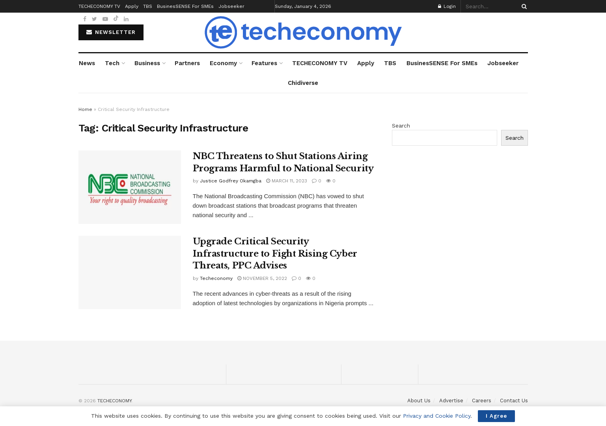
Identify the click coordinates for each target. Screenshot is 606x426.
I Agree (496, 416)
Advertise (451, 400)
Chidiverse (303, 82)
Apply (365, 63)
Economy (223, 63)
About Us (419, 400)
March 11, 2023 (286, 181)
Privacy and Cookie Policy (436, 416)
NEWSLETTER (111, 32)
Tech (112, 63)
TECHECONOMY (114, 400)
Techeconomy (216, 278)
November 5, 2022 (262, 278)
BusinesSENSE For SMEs (441, 63)
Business (147, 63)
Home (85, 109)
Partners (187, 63)
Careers (481, 400)
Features (264, 63)
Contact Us (514, 400)
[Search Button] (523, 6)
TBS (390, 63)
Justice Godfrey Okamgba (230, 181)
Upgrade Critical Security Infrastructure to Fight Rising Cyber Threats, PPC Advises (275, 253)
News (87, 63)
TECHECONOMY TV (319, 63)
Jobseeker (502, 63)
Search (401, 125)
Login (447, 6)
